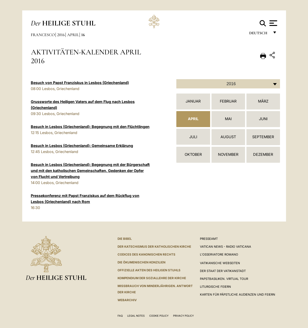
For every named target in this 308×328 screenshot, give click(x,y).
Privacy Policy (183, 315)
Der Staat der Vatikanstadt (223, 271)
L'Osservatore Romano (219, 254)
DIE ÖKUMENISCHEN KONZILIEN (141, 262)
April (73, 34)
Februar (228, 101)
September (263, 136)
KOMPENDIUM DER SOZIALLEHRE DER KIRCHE (152, 278)
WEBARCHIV (127, 300)
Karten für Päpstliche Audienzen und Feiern (237, 294)
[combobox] (228, 83)
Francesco (43, 34)
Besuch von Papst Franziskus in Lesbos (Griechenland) (80, 82)
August (228, 136)
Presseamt (209, 239)
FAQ (120, 315)
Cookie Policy (158, 315)
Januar (193, 101)
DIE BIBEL (125, 239)
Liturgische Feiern (215, 286)
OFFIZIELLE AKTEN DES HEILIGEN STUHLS (149, 270)
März (263, 101)
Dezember (263, 154)
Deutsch (259, 34)
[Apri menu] (272, 23)
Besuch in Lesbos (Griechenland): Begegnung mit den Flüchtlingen (90, 126)
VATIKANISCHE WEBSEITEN (220, 263)
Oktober (193, 154)
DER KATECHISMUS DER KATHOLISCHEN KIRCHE (154, 246)
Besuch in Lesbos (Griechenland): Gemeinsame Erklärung (82, 145)
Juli (193, 136)
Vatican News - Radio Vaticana (225, 246)
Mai (228, 118)
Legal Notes (136, 315)
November (228, 154)
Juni (263, 118)
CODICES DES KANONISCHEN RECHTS (146, 254)
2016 (61, 34)
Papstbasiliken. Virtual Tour (224, 279)
